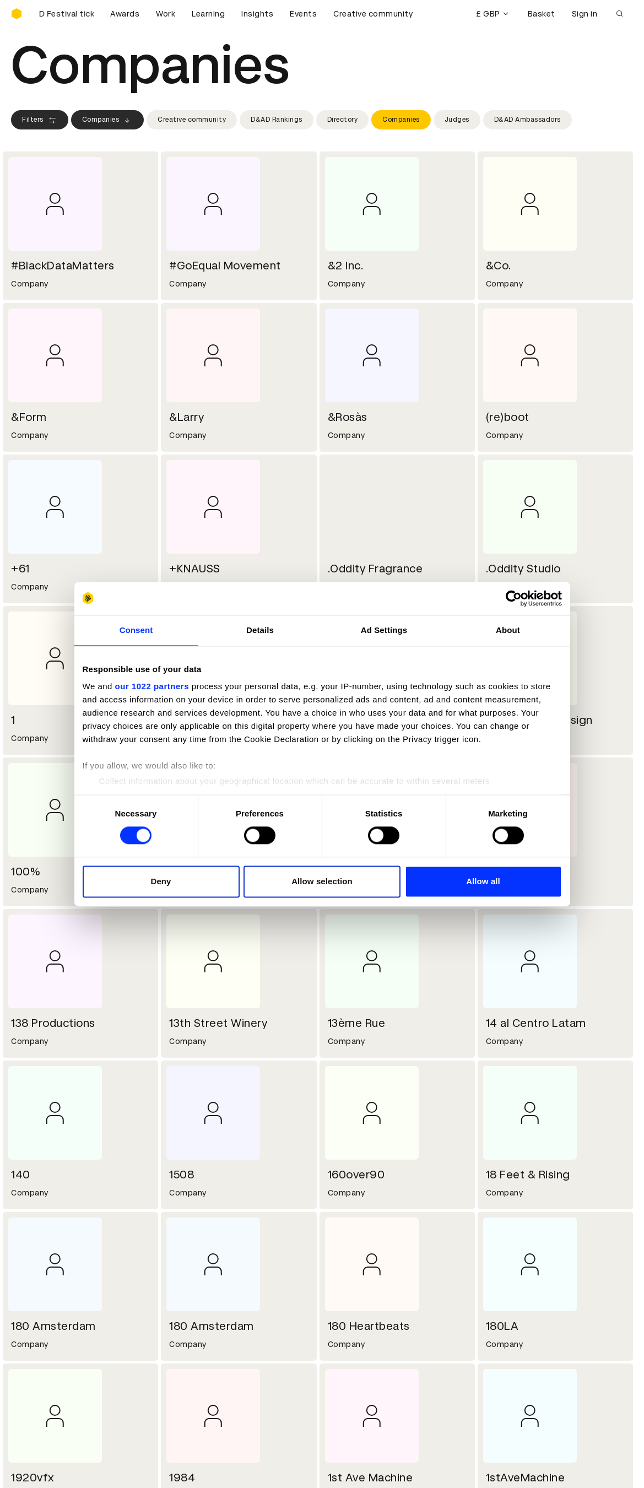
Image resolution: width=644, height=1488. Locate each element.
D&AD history (37, 1268)
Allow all (483, 881)
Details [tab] (260, 630)
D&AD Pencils (37, 1347)
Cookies (186, 1360)
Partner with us (200, 1282)
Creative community (373, 13)
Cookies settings (58, 1467)
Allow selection (322, 881)
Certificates (35, 1374)
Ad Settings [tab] (384, 630)
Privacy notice (197, 1374)
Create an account (365, 1360)
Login (339, 1347)
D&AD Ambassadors (527, 119)
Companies (107, 120)
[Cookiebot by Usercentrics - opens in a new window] (514, 598)
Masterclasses (40, 1387)
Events (303, 13)
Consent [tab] (136, 630)
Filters (39, 120)
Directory (342, 119)
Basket (541, 13)
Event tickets (37, 1400)
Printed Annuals (42, 1360)
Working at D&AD (203, 1268)
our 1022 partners (152, 686)
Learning (208, 13)
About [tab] (508, 630)
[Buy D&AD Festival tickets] (66, 13)
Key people (32, 1282)
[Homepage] (16, 13)
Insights (257, 13)
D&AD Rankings (276, 119)
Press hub (348, 1282)
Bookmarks (351, 1374)
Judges (457, 119)
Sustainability (38, 1295)
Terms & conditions (208, 1347)
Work (165, 13)
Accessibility (195, 1387)
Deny (160, 881)
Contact (345, 1268)
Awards (124, 13)
